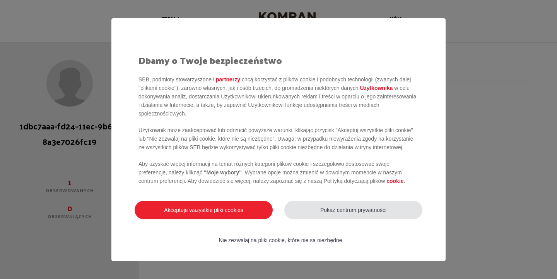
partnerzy (228, 79)
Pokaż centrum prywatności (353, 210)
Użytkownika (376, 88)
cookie (394, 181)
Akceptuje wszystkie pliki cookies (203, 210)
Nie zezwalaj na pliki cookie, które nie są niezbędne (280, 240)
